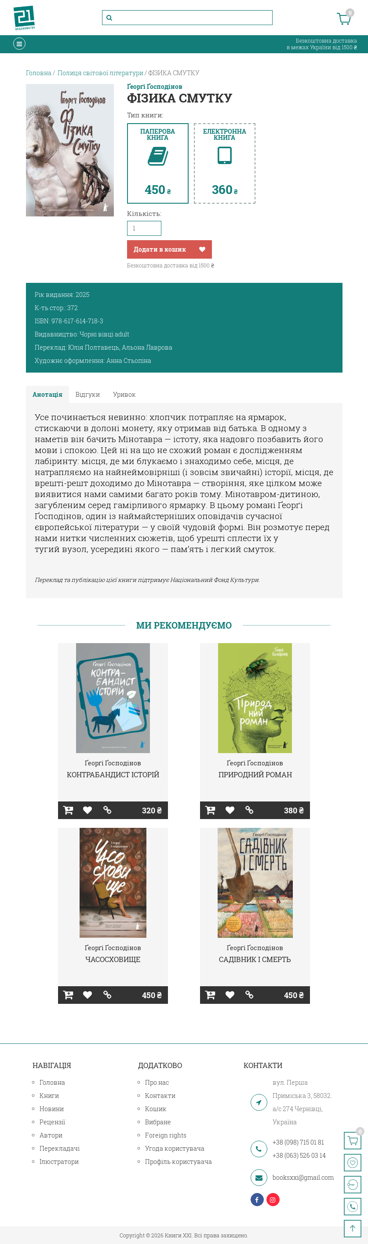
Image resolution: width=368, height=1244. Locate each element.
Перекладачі (60, 1148)
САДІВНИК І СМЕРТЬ (255, 959)
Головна (52, 1082)
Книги (49, 1095)
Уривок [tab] (124, 394)
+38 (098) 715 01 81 (298, 1142)
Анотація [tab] (47, 394)
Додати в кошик (160, 249)
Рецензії (52, 1122)
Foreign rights (165, 1135)
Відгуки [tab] (88, 394)
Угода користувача (174, 1148)
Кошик (156, 1109)
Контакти (160, 1095)
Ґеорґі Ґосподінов (154, 86)
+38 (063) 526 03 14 (299, 1155)
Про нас (157, 1082)
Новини (52, 1109)
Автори (51, 1135)
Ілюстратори (59, 1161)
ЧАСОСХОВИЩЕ (112, 959)
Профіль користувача (178, 1161)
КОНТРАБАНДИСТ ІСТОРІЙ (113, 774)
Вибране (158, 1122)
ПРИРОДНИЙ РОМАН (255, 774)
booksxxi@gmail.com (303, 1177)
